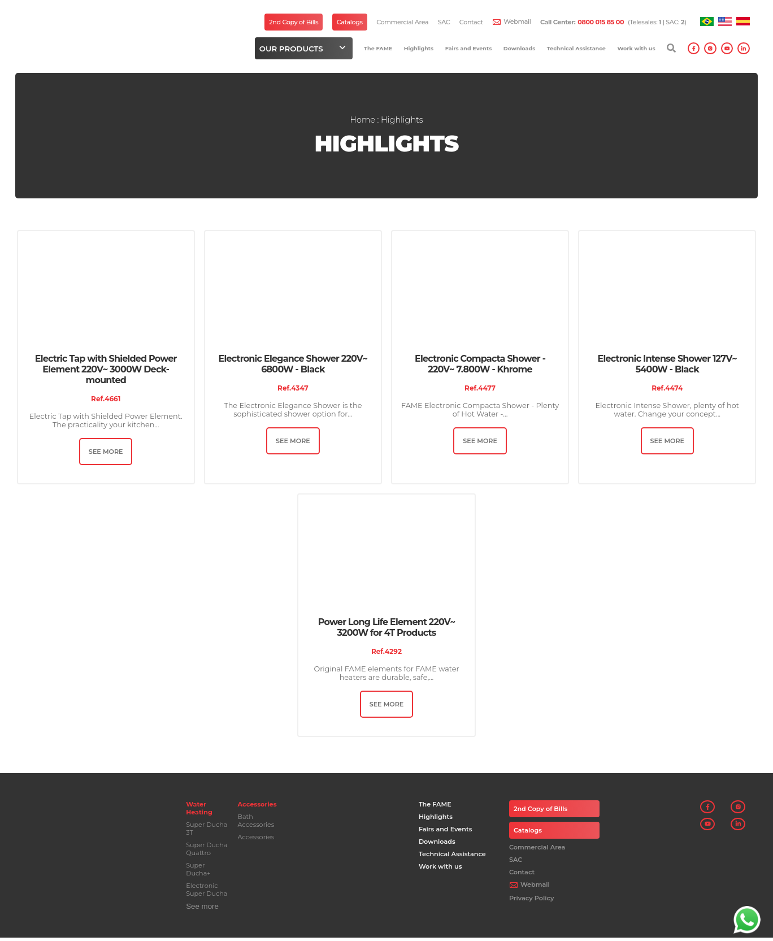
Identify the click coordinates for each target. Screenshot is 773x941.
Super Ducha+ (197, 873)
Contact (471, 22)
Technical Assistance (576, 48)
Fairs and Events (468, 48)
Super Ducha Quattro (206, 852)
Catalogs (350, 22)
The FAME (378, 48)
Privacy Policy (531, 901)
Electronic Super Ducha (206, 893)
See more (201, 909)
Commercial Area (402, 22)
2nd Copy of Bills (293, 22)
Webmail (517, 21)
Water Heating (198, 811)
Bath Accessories (255, 824)
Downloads (519, 48)
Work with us (636, 48)
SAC (444, 22)
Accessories (256, 808)
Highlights (418, 48)
